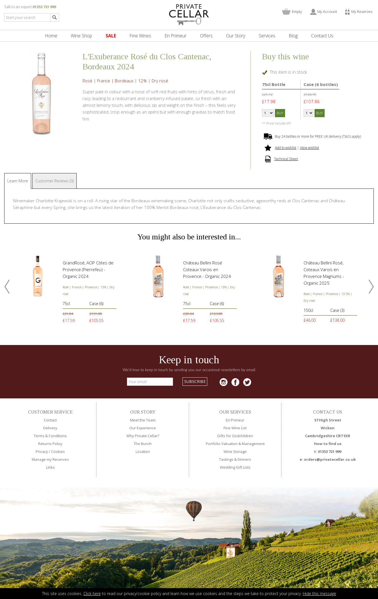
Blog (293, 36)
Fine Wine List (235, 427)
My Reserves (361, 11)
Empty (297, 11)
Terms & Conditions (50, 435)
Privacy (42, 451)
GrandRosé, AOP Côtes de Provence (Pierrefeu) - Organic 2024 (88, 269)
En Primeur (175, 36)
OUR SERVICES (235, 412)
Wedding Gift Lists (235, 467)
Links (50, 467)
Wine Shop (81, 36)
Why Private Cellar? (142, 435)
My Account (327, 11)
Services (267, 36)
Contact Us (322, 36)
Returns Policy (50, 443)
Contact (50, 420)
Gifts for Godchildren (235, 435)
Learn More (17, 180)
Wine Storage (235, 451)
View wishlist (309, 147)
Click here (92, 593)
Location (143, 451)
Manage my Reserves (50, 459)
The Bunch (143, 443)
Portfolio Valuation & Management (235, 443)
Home (51, 36)
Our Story (235, 36)
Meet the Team (143, 420)
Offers (206, 36)
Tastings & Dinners (235, 459)
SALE (111, 36)
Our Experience (142, 427)
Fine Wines (140, 36)
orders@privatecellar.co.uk (330, 459)
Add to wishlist (285, 147)
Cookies (58, 451)
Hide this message (319, 593)
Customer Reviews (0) (54, 180)
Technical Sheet (286, 158)
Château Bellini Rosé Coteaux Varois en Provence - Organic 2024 (207, 269)
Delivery (50, 427)
